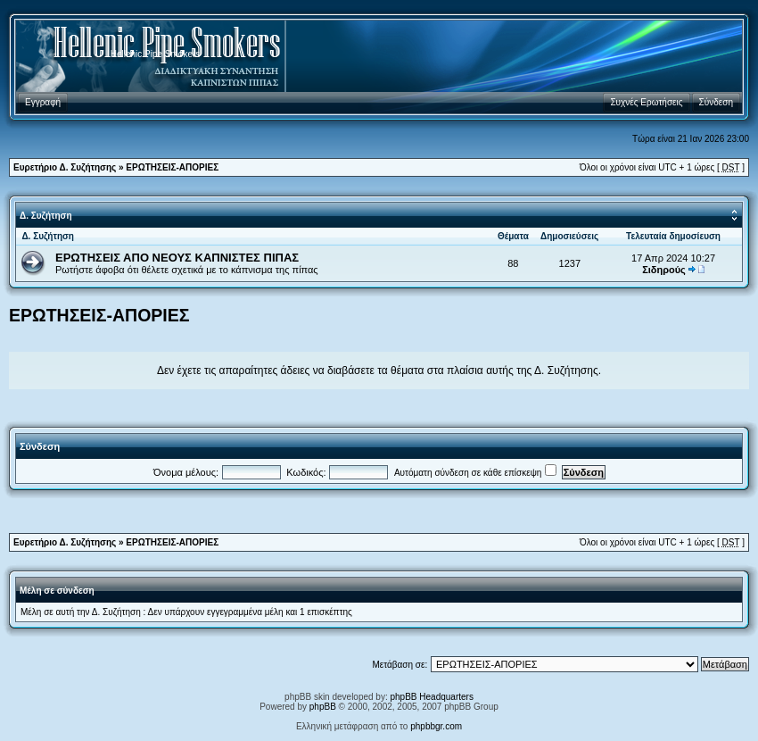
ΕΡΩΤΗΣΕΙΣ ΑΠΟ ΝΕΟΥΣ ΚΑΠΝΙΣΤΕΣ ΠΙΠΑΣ (177, 257)
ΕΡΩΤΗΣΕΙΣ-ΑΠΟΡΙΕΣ (172, 167)
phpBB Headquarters (432, 697)
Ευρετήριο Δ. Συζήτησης (64, 167)
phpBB (322, 707)
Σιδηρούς (664, 269)
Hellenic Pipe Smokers (156, 54)
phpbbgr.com (436, 726)
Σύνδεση (40, 446)
